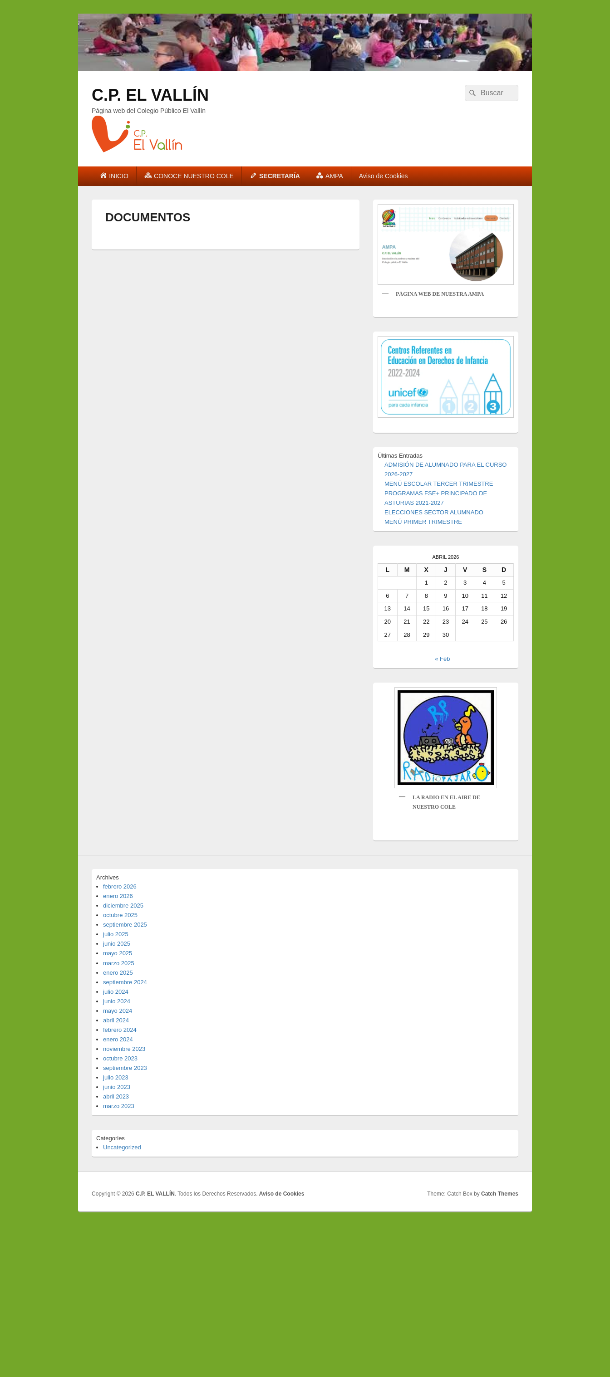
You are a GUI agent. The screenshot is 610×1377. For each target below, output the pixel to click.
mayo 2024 (117, 1010)
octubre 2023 (120, 1058)
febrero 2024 (120, 1029)
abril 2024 (116, 1020)
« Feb (442, 658)
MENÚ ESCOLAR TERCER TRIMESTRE (438, 483)
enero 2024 (118, 1039)
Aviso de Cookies (383, 176)
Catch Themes (499, 1194)
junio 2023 (116, 1087)
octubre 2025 (120, 915)
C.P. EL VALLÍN (150, 95)
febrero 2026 (120, 886)
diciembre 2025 (123, 905)
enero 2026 (118, 896)
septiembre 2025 (125, 924)
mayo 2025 (117, 953)
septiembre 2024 (125, 982)
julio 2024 (115, 991)
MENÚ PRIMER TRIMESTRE (423, 521)
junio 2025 (116, 943)
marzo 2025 (118, 963)
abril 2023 (116, 1096)
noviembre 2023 (124, 1048)
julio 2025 (115, 934)
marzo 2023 (118, 1106)
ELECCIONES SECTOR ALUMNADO (433, 512)
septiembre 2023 (125, 1067)
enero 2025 (118, 972)
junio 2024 (116, 1001)
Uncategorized (122, 1147)
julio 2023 (115, 1077)
